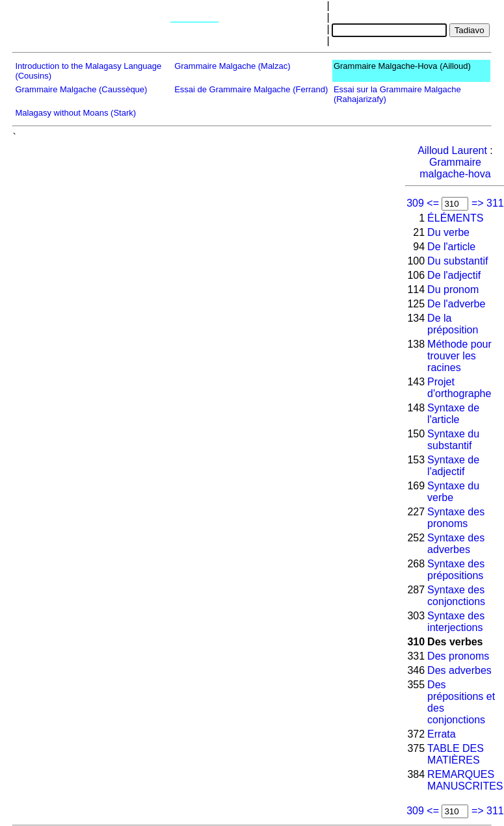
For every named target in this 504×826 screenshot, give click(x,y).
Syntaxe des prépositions (455, 569)
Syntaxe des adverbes (455, 543)
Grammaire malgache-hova (454, 168)
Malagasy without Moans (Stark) (75, 113)
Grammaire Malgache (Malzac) (232, 66)
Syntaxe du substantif (453, 439)
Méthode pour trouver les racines (459, 356)
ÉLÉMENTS (455, 218)
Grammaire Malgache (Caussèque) (81, 89)
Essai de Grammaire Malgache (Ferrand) (251, 89)
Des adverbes (459, 670)
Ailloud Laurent (452, 150)
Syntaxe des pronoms (455, 517)
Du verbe (448, 232)
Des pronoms (458, 656)
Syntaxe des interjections (455, 621)
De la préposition (452, 324)
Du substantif (457, 260)
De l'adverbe (456, 303)
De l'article (451, 246)
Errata (441, 734)
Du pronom (453, 289)
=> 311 (487, 203)
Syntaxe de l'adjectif (453, 465)
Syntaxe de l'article (453, 413)
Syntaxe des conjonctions (456, 595)
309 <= (422, 203)
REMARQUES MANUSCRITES (465, 780)
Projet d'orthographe (459, 387)
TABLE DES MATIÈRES (455, 754)
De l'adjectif (454, 275)
